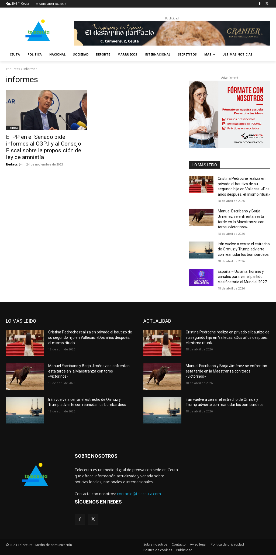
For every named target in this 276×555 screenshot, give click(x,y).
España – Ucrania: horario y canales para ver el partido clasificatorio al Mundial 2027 (242, 276)
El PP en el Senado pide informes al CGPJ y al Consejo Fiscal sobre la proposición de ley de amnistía (43, 147)
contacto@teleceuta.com (139, 493)
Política (13, 128)
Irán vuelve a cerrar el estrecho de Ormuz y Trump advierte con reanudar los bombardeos (244, 249)
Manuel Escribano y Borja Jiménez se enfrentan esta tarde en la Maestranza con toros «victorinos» (89, 371)
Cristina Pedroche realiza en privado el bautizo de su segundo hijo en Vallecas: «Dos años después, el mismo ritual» (90, 337)
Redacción (14, 164)
